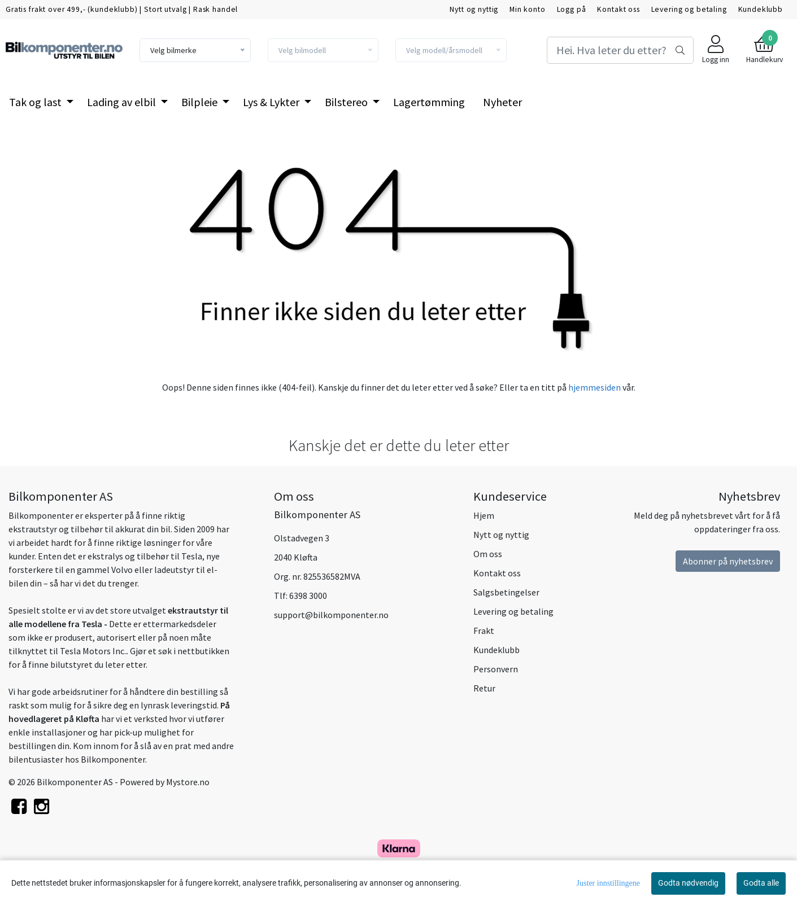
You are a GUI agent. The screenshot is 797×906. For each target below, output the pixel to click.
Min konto (527, 9)
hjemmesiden (594, 387)
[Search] (620, 50)
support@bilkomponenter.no (331, 614)
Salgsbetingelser (506, 592)
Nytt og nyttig (474, 9)
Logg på (571, 9)
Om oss (487, 553)
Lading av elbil (122, 102)
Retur (484, 688)
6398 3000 (308, 595)
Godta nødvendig (688, 882)
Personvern (495, 669)
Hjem (483, 515)
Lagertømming (429, 102)
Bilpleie (200, 102)
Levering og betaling (689, 9)
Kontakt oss (618, 9)
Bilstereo (347, 102)
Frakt (483, 630)
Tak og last (36, 102)
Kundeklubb (760, 9)
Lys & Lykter (272, 102)
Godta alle (761, 882)
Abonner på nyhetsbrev (728, 561)
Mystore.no (188, 781)
